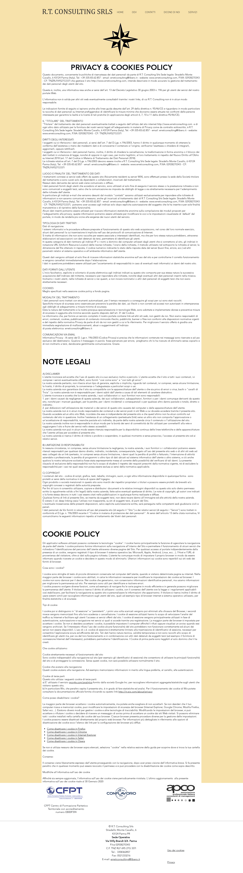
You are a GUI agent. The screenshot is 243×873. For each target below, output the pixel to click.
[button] (192, 12)
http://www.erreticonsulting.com (108, 80)
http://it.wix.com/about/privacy (135, 691)
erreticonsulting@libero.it (123, 77)
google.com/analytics (80, 682)
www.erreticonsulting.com (163, 77)
